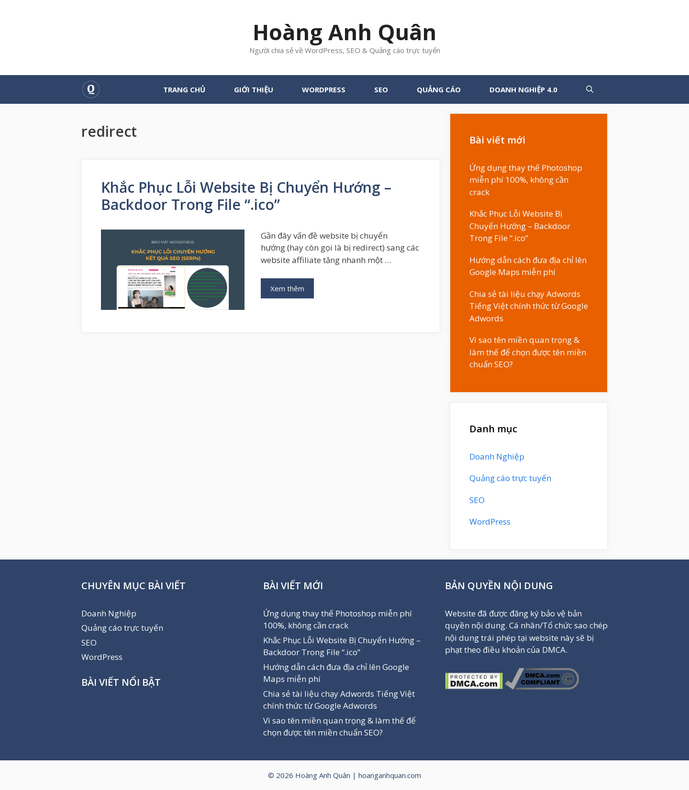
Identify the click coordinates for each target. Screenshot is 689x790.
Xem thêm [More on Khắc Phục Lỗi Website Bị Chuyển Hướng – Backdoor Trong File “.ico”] (287, 288)
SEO (381, 89)
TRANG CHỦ (184, 89)
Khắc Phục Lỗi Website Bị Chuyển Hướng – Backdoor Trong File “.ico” (246, 195)
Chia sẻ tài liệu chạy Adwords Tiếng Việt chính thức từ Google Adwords (528, 306)
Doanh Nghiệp (496, 456)
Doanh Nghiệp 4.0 (523, 89)
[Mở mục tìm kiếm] (590, 89)
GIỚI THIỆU (253, 89)
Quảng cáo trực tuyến (510, 477)
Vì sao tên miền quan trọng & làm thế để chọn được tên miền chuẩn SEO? (527, 352)
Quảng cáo (439, 89)
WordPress (323, 89)
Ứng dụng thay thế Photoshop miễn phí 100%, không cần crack (525, 180)
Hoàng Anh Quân (344, 31)
